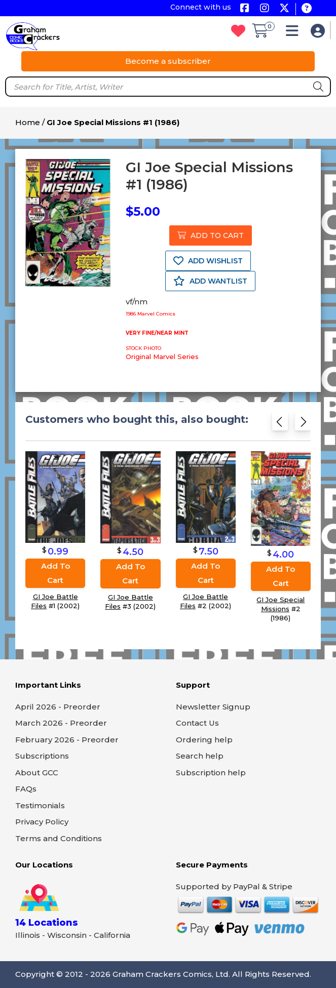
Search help (199, 756)
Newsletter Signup (213, 707)
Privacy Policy (41, 821)
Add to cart (55, 573)
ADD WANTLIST (210, 281)
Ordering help (204, 739)
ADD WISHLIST (208, 261)
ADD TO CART (210, 235)
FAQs (25, 789)
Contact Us (197, 723)
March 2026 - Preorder (61, 723)
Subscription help (211, 772)
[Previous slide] (280, 424)
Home (27, 122)
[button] (295, 33)
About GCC (36, 772)
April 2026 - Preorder (57, 707)
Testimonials (40, 805)
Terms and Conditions (58, 838)
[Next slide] (303, 424)
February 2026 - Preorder (67, 739)
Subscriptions (42, 756)
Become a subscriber (168, 61)
